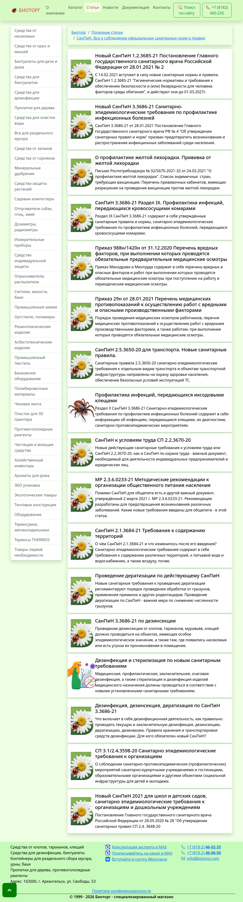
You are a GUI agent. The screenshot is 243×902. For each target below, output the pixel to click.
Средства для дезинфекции (26, 95)
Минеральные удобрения (27, 170)
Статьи (93, 7)
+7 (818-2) (201, 847)
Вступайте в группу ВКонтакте (136, 859)
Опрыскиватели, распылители (29, 279)
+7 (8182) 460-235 (217, 10)
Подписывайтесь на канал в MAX (139, 853)
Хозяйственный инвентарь (28, 462)
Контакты (161, 7)
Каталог (75, 7)
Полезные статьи (107, 32)
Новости (110, 7)
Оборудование (28, 514)
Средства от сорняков (34, 158)
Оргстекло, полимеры (34, 316)
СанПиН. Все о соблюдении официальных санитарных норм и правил (141, 38)
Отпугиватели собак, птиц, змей (33, 211)
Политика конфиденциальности (121, 890)
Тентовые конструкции (35, 504)
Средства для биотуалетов (26, 79)
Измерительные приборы (29, 242)
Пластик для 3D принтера (28, 416)
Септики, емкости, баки (31, 294)
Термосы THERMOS (32, 539)
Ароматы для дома (32, 475)
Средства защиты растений (30, 186)
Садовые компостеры (34, 198)
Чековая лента (27, 404)
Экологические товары (35, 495)
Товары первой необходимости (28, 552)
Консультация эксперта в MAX (136, 847)
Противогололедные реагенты (33, 431)
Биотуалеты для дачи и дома (35, 64)
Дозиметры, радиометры (26, 226)
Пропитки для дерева (34, 107)
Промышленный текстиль (29, 360)
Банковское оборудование (27, 375)
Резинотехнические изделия (32, 329)
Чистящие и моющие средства (33, 447)
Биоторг (78, 32)
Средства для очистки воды (34, 120)
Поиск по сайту (186, 10)
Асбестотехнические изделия (33, 344)
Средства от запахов (33, 148)
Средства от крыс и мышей (32, 48)
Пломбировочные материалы (31, 391)
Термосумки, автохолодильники (31, 527)
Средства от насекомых (25, 33)
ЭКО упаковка (27, 485)
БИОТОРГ (25, 10)
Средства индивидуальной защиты (30, 260)
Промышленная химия (35, 307)
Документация (135, 7)
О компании (55, 10)
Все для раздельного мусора (33, 135)
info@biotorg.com (200, 858)
